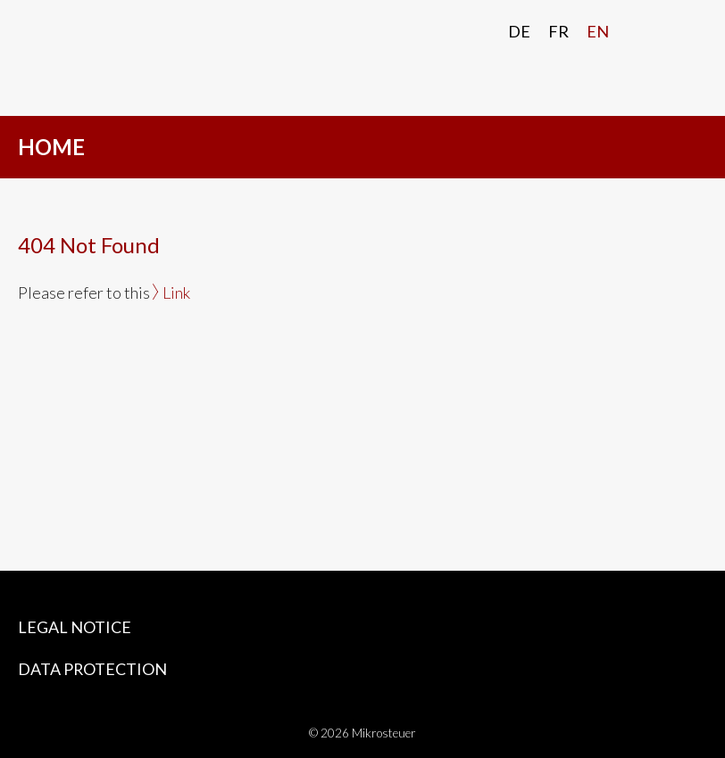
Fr (558, 31)
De (519, 31)
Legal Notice (74, 627)
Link (176, 292)
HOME (51, 147)
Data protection (92, 669)
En (598, 31)
